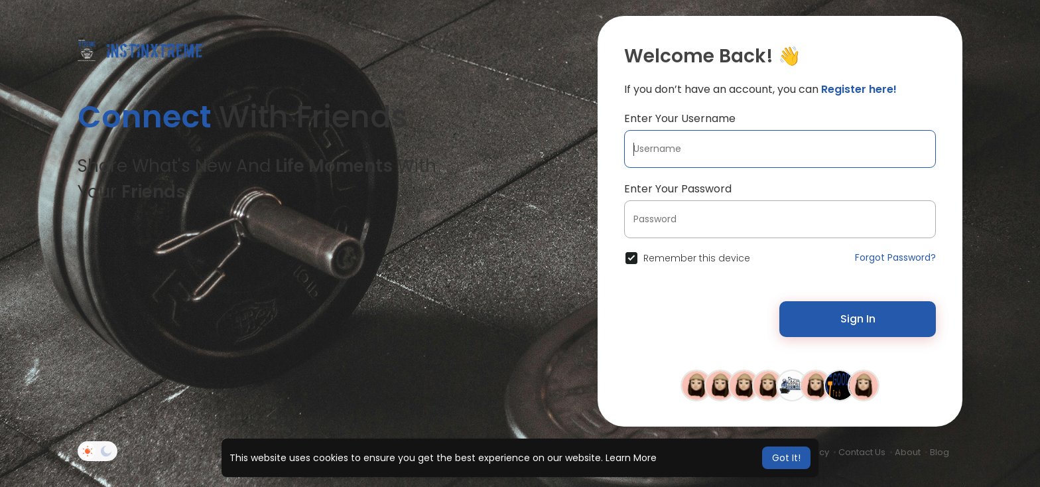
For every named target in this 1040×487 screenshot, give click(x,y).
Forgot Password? (895, 257)
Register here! (859, 89)
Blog (939, 452)
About (908, 452)
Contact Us (861, 452)
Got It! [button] (786, 457)
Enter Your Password (678, 188)
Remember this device (696, 258)
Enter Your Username (680, 118)
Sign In (858, 318)
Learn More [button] (631, 457)
